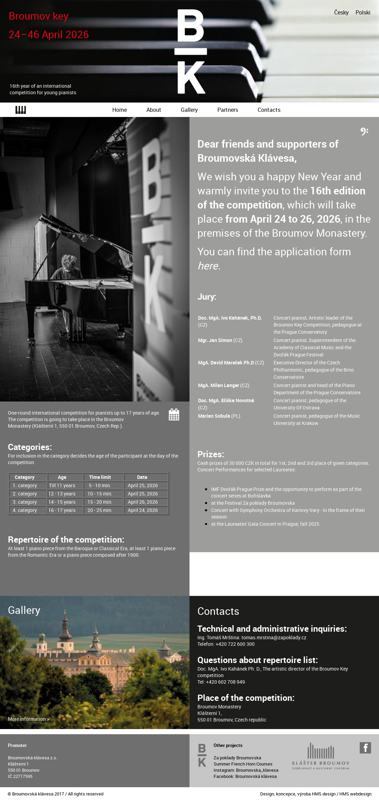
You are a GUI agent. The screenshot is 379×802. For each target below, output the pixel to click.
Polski (363, 12)
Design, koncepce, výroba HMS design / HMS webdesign (315, 794)
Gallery (189, 110)
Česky (341, 12)
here (207, 265)
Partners (227, 110)
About (153, 110)
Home (119, 110)
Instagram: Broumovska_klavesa (246, 770)
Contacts (269, 110)
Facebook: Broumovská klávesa (245, 776)
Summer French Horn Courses (243, 764)
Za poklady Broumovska (237, 758)
